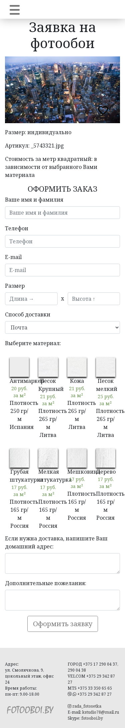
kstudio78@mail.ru (100, 712)
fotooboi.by (92, 718)
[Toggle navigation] (14, 9)
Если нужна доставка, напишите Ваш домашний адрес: (56, 542)
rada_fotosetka (84, 706)
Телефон (16, 228)
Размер (15, 285)
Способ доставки (27, 314)
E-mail (13, 257)
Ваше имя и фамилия (34, 199)
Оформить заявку (62, 623)
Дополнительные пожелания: (45, 583)
